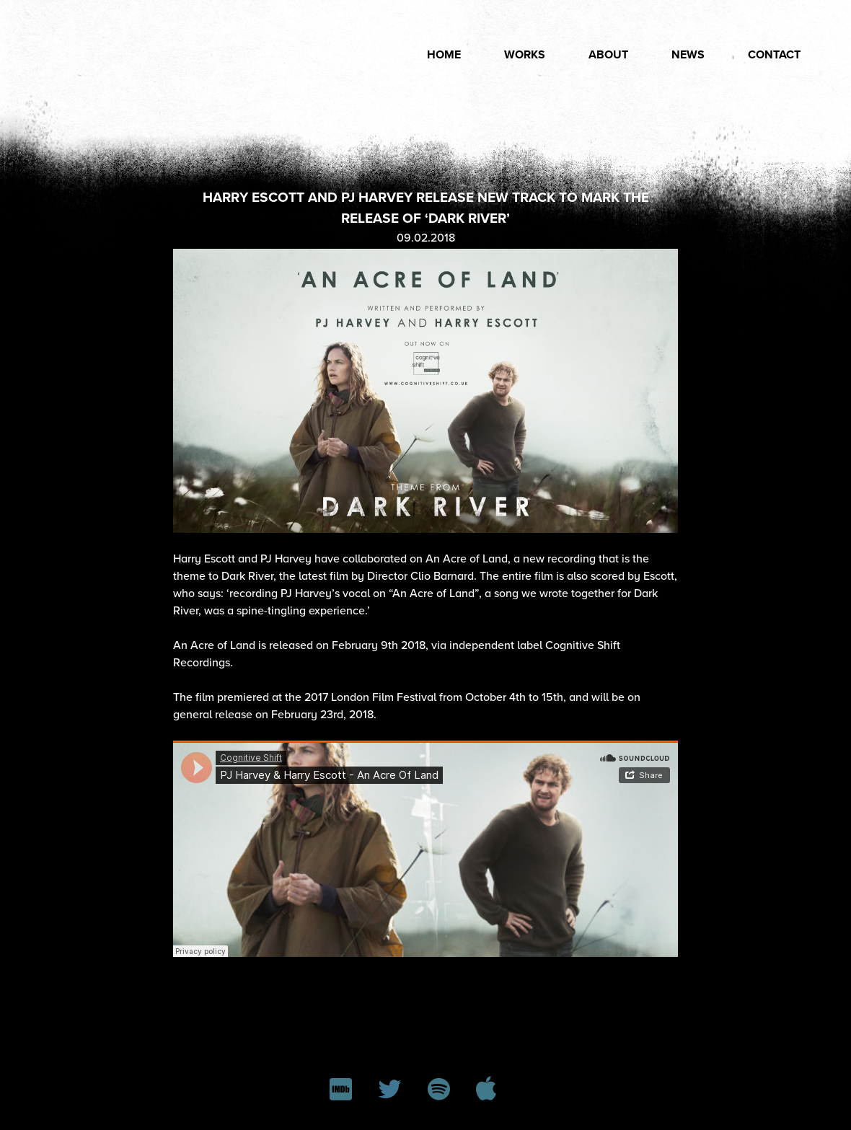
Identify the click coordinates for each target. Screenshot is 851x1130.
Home (444, 55)
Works (524, 55)
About (608, 55)
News (688, 55)
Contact (774, 55)
